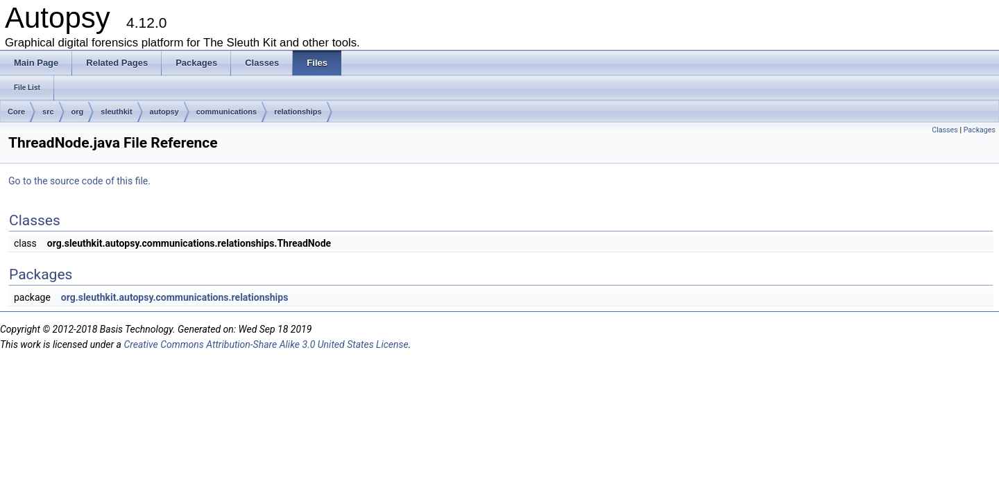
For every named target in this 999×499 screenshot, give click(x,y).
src (48, 111)
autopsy (164, 111)
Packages (980, 129)
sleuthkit (116, 111)
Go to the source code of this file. (79, 180)
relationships (297, 111)
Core (16, 111)
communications (226, 111)
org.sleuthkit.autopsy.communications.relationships (175, 297)
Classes (944, 129)
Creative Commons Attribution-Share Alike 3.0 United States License (265, 344)
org (77, 111)
